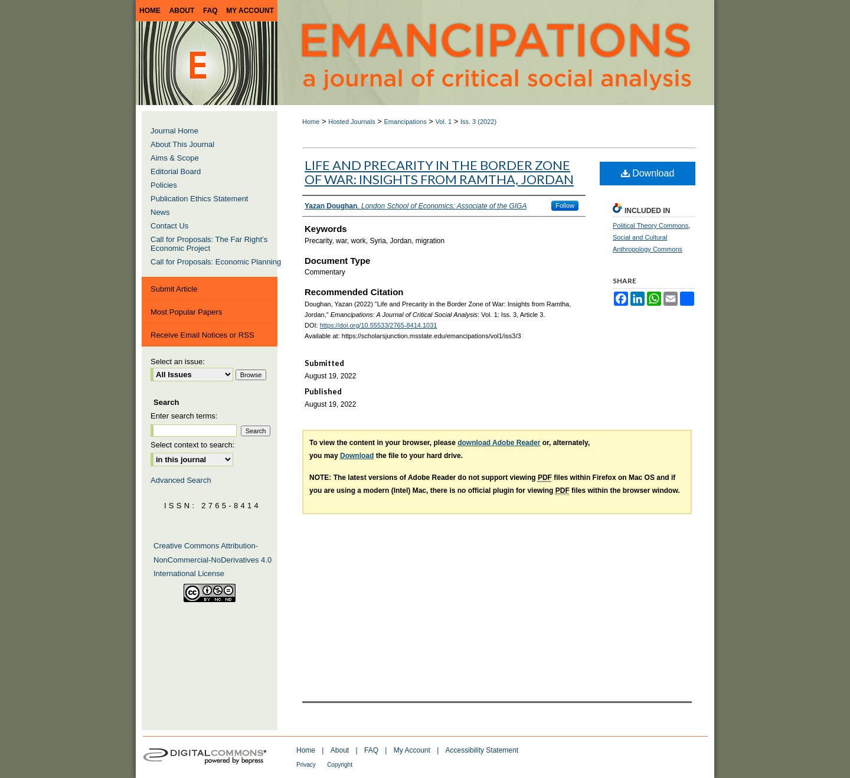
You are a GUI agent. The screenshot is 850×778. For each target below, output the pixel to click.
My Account (412, 750)
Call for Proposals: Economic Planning (216, 261)
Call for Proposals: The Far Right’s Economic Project (209, 244)
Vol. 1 (444, 121)
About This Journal (182, 144)
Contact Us (169, 225)
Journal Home (174, 130)
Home (310, 121)
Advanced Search (181, 480)
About (340, 750)
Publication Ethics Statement (199, 198)
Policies (164, 185)
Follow (564, 205)
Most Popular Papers (186, 312)
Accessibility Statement (482, 750)
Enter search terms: (184, 415)
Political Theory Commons (650, 225)
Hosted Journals (351, 121)
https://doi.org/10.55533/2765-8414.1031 (378, 325)
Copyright (339, 764)
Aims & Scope (175, 157)
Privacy (306, 764)
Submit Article (174, 289)
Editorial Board (176, 171)
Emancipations (405, 121)
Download (648, 173)
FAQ (371, 750)
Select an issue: (178, 361)
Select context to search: (192, 444)
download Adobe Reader (498, 443)
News (160, 212)
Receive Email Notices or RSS (202, 335)
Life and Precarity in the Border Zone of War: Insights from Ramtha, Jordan (439, 172)
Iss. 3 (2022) (478, 121)
